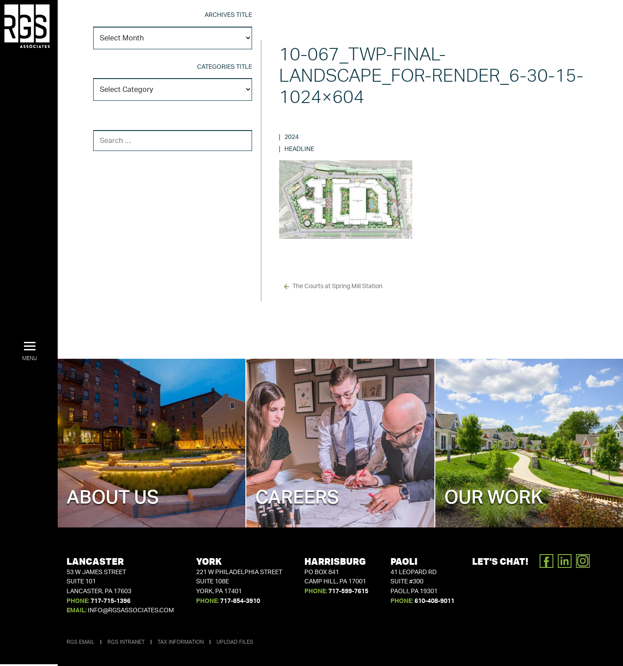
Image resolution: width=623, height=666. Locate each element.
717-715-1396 (110, 601)
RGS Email (81, 642)
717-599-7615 (348, 591)
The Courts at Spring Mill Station (337, 286)
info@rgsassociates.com (131, 610)
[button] (29, 351)
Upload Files (235, 642)
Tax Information (181, 642)
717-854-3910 (240, 601)
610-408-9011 (434, 601)
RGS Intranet (126, 642)
